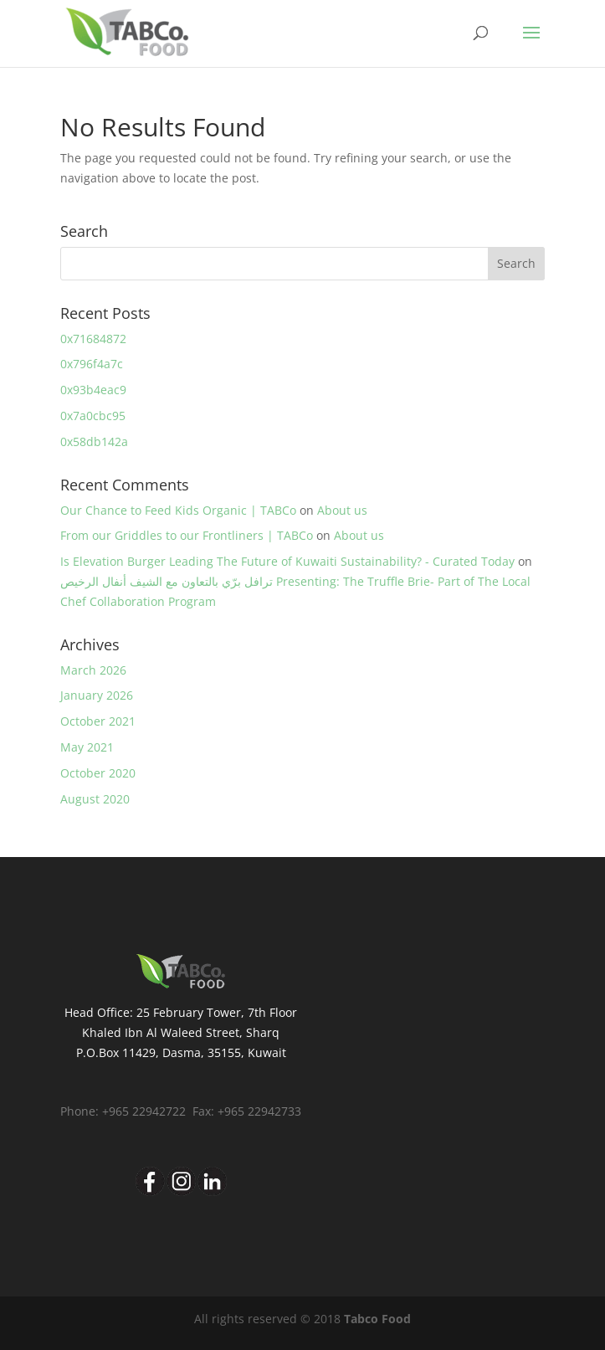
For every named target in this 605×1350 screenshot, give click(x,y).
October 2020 (98, 773)
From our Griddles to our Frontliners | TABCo (186, 535)
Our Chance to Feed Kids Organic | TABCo (178, 510)
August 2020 (95, 799)
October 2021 (98, 721)
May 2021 (87, 747)
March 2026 (93, 670)
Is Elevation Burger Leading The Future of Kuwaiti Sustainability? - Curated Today (287, 561)
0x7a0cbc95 (93, 415)
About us (342, 510)
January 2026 (96, 695)
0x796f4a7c (91, 364)
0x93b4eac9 (93, 390)
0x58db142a (94, 441)
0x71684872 (93, 338)
